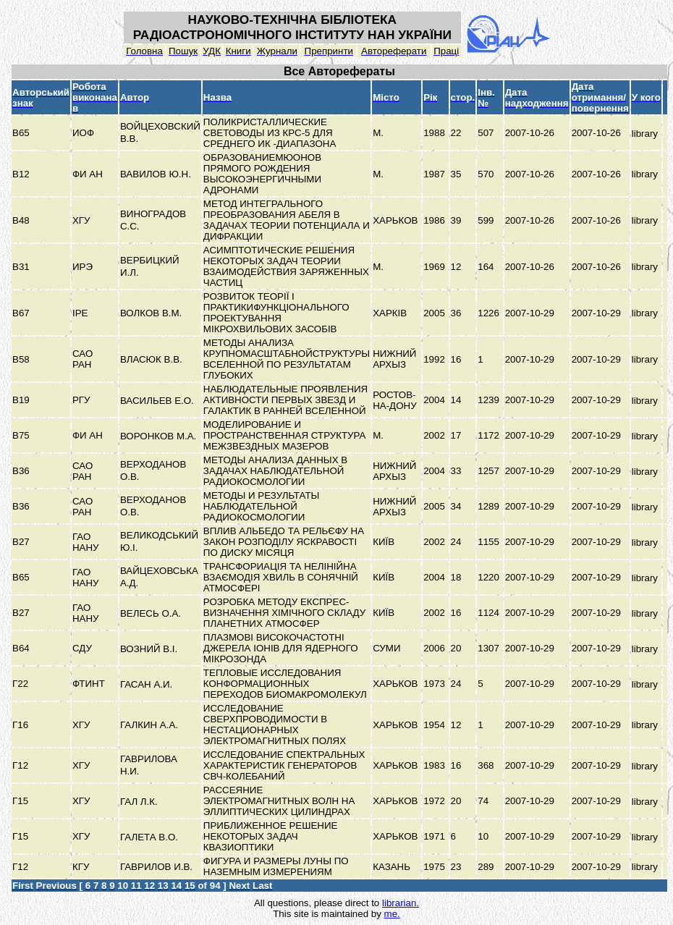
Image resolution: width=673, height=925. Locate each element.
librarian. (400, 902)
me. (392, 913)
